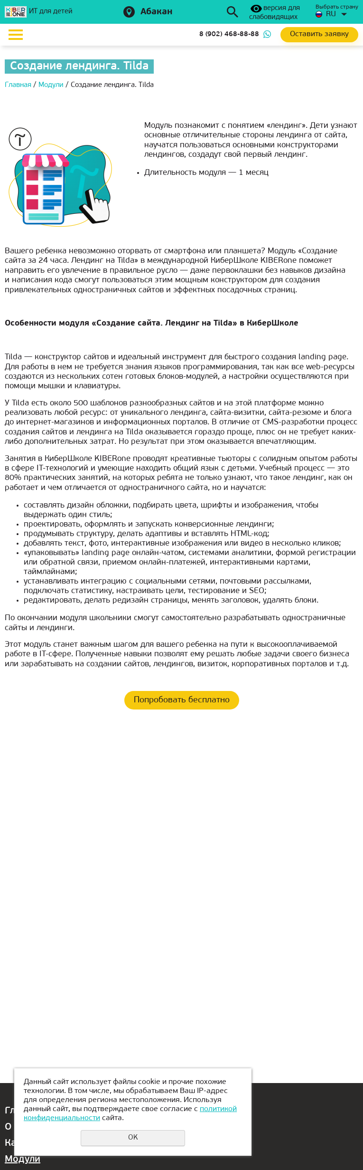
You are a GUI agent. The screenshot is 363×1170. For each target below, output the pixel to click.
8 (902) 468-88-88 (229, 34)
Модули (22, 1159)
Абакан (156, 12)
